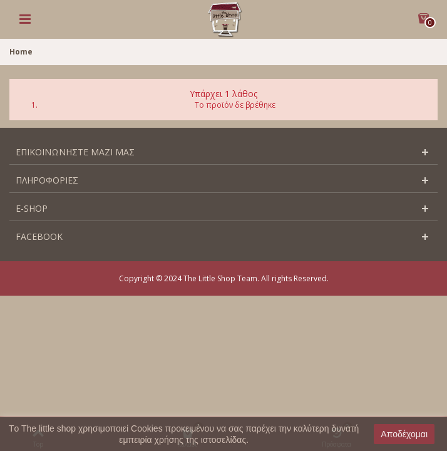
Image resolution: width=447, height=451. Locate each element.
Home (21, 51)
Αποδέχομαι (404, 434)
